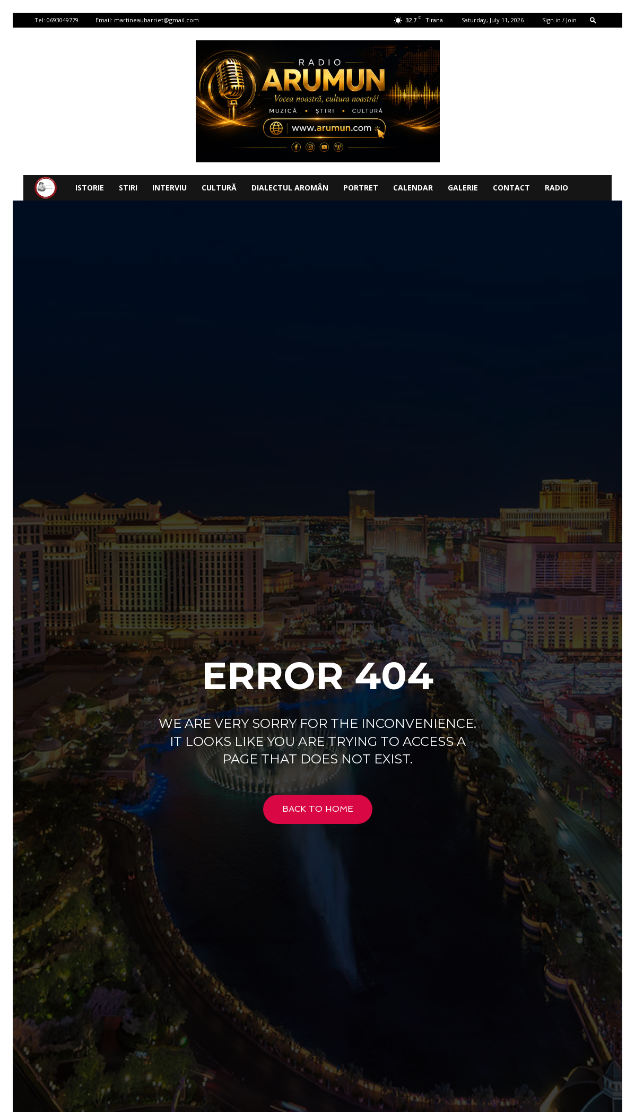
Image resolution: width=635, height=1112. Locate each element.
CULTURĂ (219, 188)
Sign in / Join (559, 20)
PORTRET (360, 188)
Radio (556, 188)
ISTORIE (89, 188)
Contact (511, 188)
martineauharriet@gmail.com (156, 20)
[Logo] (45, 188)
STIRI (128, 188)
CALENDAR (413, 188)
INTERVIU (169, 188)
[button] (593, 20)
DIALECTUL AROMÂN (289, 188)
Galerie (463, 188)
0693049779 (63, 20)
